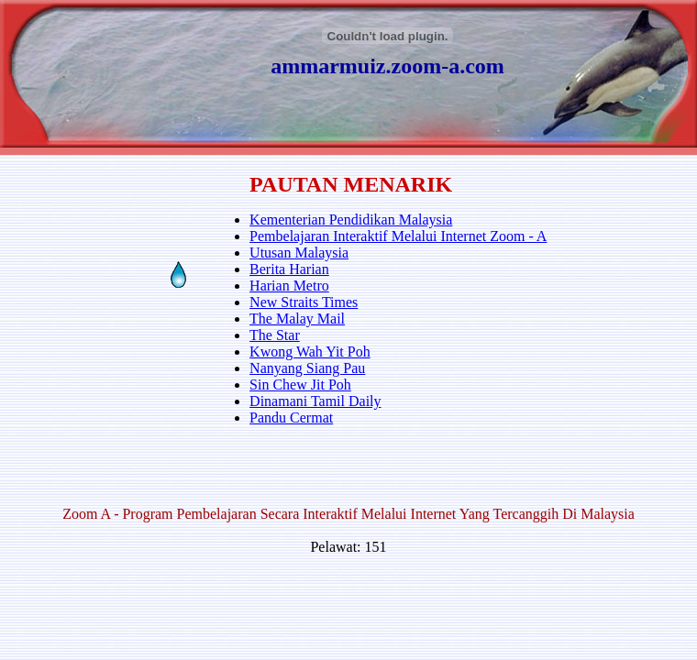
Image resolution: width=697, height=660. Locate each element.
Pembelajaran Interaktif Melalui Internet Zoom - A (398, 236)
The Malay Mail (297, 318)
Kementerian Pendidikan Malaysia (350, 219)
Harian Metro (289, 285)
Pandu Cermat (291, 417)
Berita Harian (289, 269)
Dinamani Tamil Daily (315, 401)
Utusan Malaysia (298, 252)
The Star (274, 335)
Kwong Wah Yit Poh (310, 351)
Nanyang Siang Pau (307, 368)
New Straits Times (303, 302)
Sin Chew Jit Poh (300, 384)
